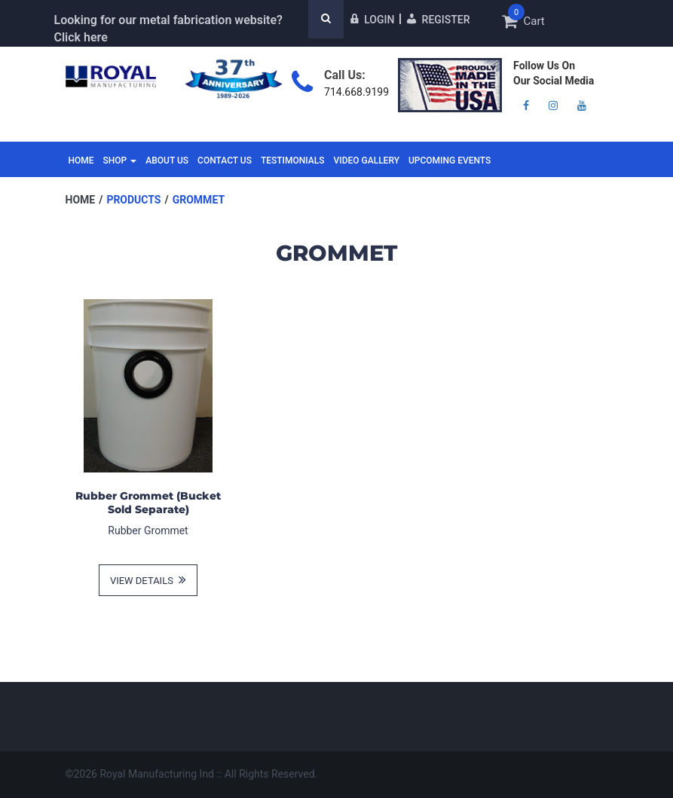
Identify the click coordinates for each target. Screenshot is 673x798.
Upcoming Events (449, 160)
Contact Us (224, 160)
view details (148, 579)
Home (81, 160)
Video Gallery (366, 160)
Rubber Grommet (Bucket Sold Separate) (148, 502)
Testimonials (293, 160)
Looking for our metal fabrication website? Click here (168, 28)
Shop (120, 160)
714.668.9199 (356, 92)
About (166, 160)
